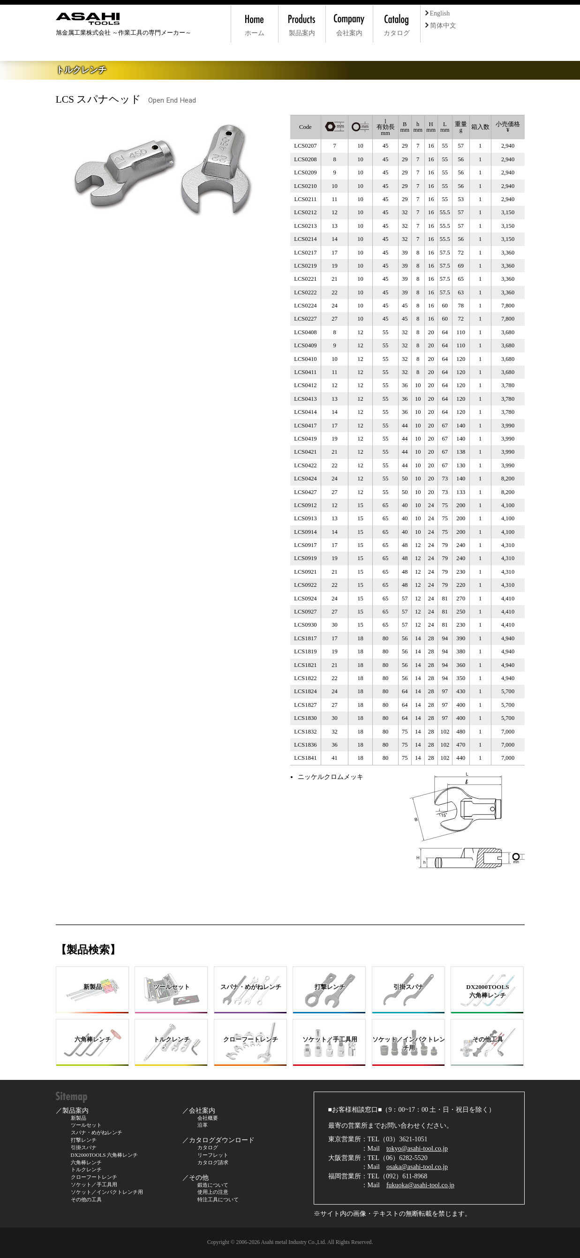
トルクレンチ (86, 1169)
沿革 (202, 1125)
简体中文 (440, 25)
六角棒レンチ (86, 1162)
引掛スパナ (84, 1147)
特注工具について (218, 1199)
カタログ (207, 1147)
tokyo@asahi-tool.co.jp (417, 1148)
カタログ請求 (212, 1162)
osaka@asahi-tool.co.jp (417, 1166)
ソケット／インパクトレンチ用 (107, 1192)
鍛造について (212, 1185)
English (437, 13)
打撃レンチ (84, 1140)
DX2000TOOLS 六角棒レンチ (104, 1155)
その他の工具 (86, 1199)
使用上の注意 (212, 1192)
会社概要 (207, 1118)
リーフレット (212, 1155)
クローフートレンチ (94, 1177)
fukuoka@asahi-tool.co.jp (420, 1185)
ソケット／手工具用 (94, 1184)
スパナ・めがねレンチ (96, 1132)
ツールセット (86, 1125)
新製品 (78, 1118)
